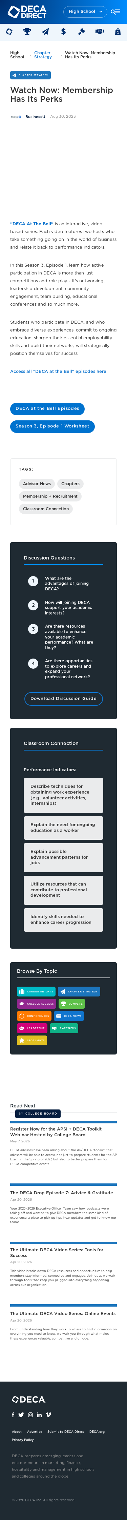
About (17, 1431)
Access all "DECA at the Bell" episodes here (58, 371)
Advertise (34, 1431)
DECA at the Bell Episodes (47, 408)
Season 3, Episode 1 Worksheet (52, 426)
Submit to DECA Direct (65, 1431)
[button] (85, 12)
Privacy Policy (23, 1440)
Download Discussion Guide (63, 699)
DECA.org (97, 1431)
